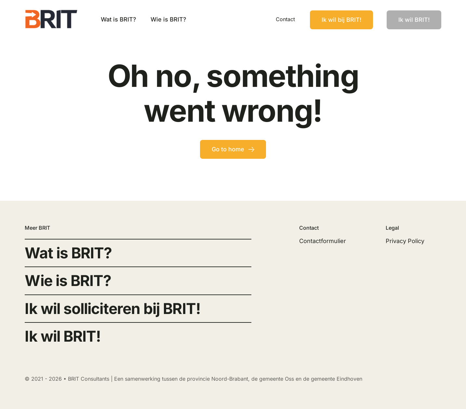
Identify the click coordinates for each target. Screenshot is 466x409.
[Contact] (341, 19)
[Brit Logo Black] (52, 11)
